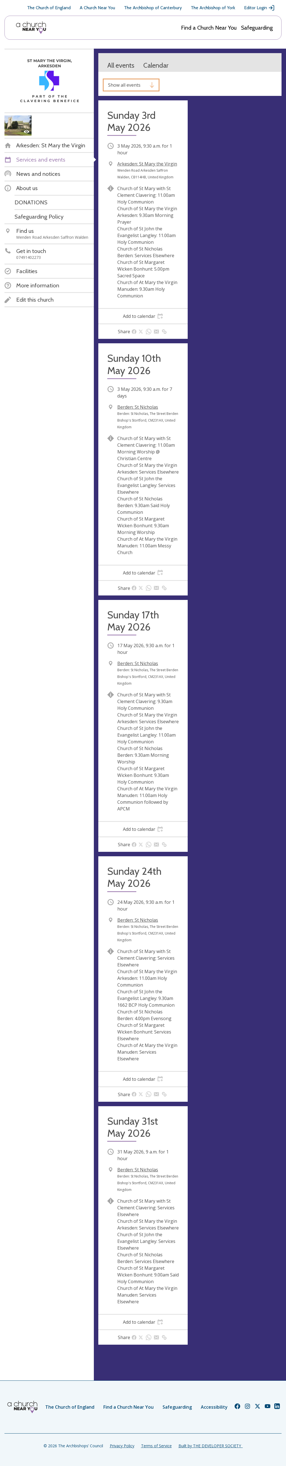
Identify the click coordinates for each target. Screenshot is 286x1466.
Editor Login (259, 7)
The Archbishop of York (213, 7)
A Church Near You (97, 7)
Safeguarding (257, 27)
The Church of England (49, 7)
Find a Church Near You (209, 27)
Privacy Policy (122, 1445)
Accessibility (214, 1407)
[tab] (143, 316)
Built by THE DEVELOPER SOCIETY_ (210, 1445)
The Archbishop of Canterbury (153, 7)
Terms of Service (156, 1445)
